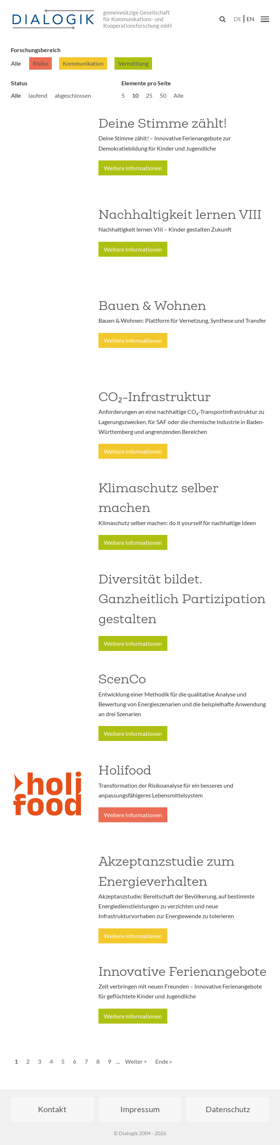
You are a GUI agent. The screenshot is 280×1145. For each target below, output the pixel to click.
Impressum (140, 1109)
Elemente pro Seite (146, 82)
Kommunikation (83, 63)
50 (163, 95)
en (250, 18)
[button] (265, 19)
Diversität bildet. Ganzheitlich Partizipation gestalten (181, 599)
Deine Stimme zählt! (162, 123)
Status (19, 82)
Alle (16, 63)
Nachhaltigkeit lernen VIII (179, 214)
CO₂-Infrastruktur (154, 396)
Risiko (40, 63)
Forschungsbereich (36, 49)
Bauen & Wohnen (152, 305)
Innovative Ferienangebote (182, 971)
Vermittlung (133, 63)
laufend (37, 95)
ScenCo (122, 679)
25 (149, 95)
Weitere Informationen (133, 167)
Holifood (124, 770)
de (237, 18)
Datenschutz (228, 1109)
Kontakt (52, 1109)
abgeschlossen (73, 95)
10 (135, 95)
